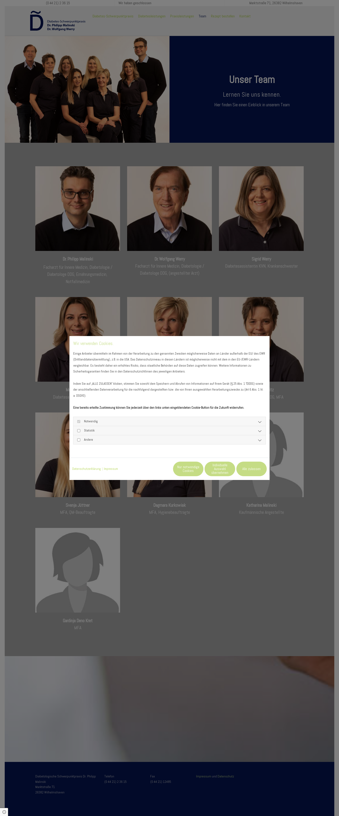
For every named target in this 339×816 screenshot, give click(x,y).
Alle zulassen (245, 468)
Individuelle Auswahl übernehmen (200, 468)
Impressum (111, 469)
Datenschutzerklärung (86, 469)
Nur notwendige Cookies (156, 468)
